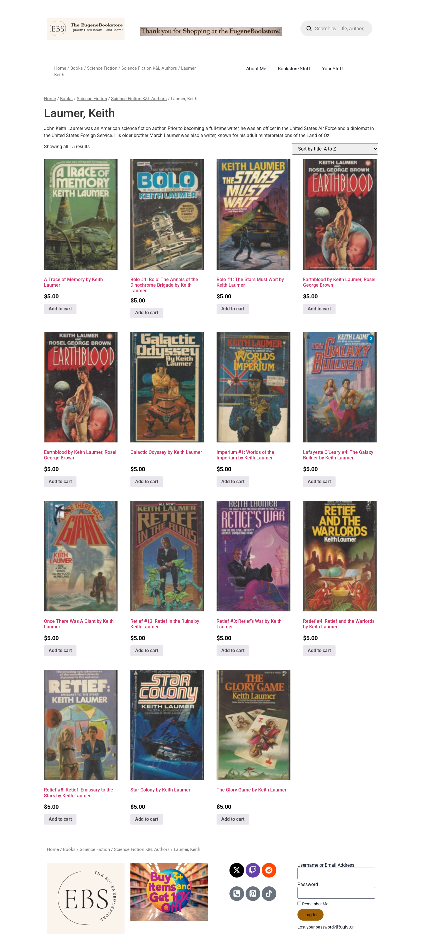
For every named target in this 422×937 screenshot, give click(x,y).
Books (76, 68)
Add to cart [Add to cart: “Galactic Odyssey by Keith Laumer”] (146, 481)
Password (307, 884)
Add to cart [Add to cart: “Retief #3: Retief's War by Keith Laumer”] (232, 650)
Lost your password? (316, 927)
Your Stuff (332, 68)
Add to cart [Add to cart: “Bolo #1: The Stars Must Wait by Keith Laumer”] (232, 309)
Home (60, 68)
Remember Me (312, 904)
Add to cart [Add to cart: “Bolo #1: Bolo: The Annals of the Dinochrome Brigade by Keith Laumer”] (146, 312)
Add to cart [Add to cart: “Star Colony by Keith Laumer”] (146, 819)
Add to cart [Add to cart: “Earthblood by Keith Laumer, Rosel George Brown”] (319, 309)
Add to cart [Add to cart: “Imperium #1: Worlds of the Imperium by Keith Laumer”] (232, 481)
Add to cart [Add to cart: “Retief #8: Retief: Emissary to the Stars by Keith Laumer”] (60, 819)
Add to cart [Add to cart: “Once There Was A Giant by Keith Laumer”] (60, 650)
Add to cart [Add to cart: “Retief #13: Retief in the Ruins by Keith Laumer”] (146, 650)
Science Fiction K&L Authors (149, 68)
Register (345, 927)
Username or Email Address (325, 865)
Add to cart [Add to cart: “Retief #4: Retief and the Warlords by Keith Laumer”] (319, 650)
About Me (256, 68)
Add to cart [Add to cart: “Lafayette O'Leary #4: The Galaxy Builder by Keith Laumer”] (319, 481)
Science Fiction (102, 68)
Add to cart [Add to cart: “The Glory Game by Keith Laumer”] (232, 819)
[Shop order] (335, 149)
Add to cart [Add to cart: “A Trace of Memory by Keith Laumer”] (60, 309)
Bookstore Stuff (294, 68)
